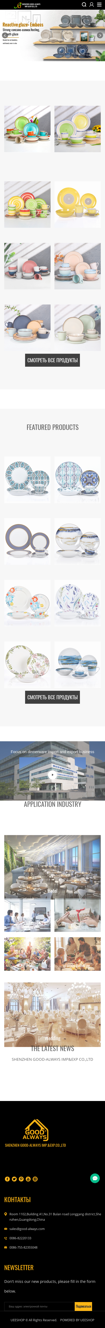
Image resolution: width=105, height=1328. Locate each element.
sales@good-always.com (27, 1229)
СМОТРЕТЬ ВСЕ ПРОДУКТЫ (52, 352)
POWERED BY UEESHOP (77, 1320)
